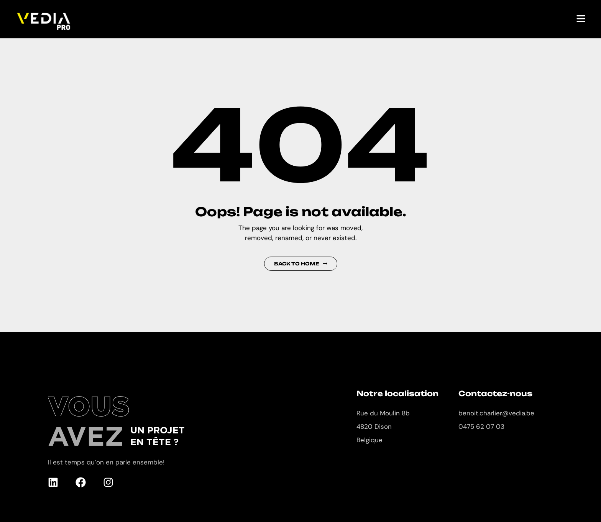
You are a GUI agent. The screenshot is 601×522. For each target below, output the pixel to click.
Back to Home (300, 264)
